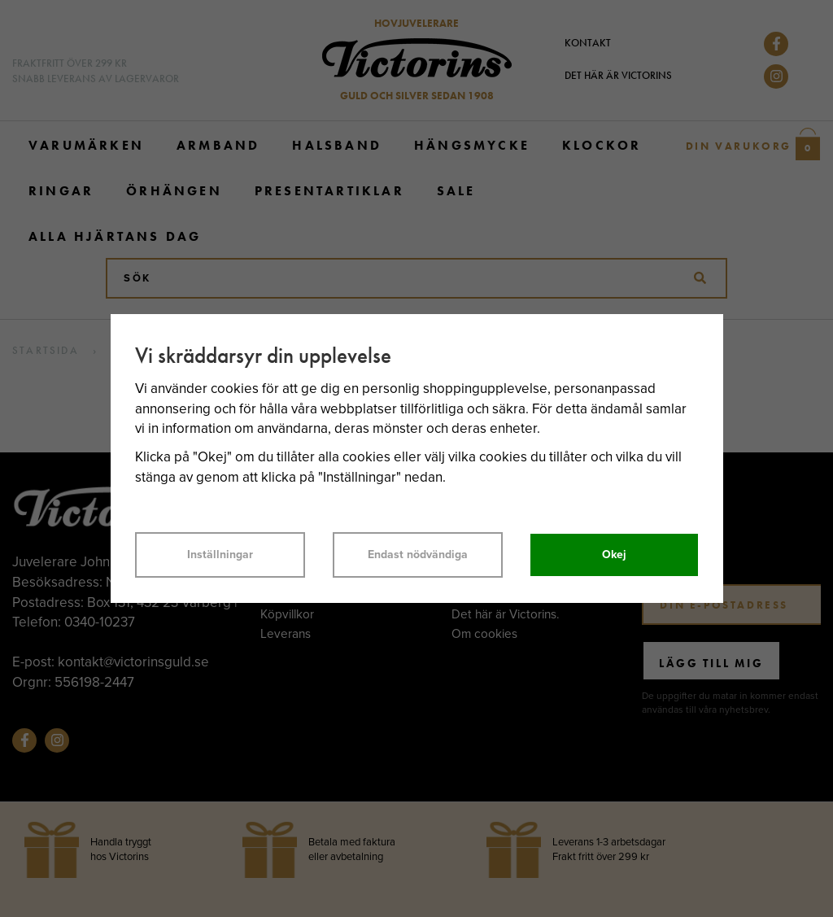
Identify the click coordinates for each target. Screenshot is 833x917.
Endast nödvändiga (418, 554)
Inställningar (220, 554)
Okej (614, 554)
